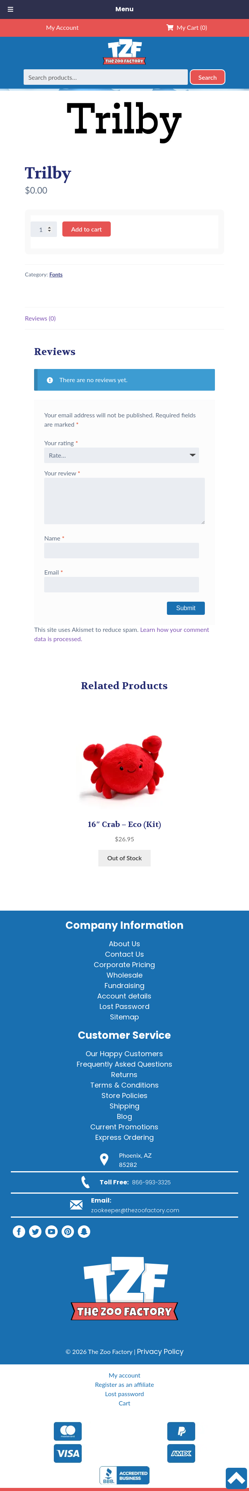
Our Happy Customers (124, 1054)
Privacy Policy (160, 1351)
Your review (62, 473)
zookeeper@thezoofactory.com (135, 1210)
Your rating (61, 442)
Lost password (124, 1393)
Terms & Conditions (124, 1085)
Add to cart (86, 229)
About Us (124, 944)
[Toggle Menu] (10, 9)
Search (207, 77)
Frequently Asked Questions (124, 1064)
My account (124, 1375)
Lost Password (124, 1006)
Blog (124, 1116)
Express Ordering (124, 1137)
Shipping (124, 1106)
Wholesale (124, 975)
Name (54, 538)
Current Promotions (124, 1127)
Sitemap (124, 1017)
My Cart (187, 27)
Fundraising (124, 985)
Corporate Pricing (124, 964)
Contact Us (124, 954)
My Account (62, 27)
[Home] (124, 64)
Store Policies (124, 1095)
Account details (124, 996)
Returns (124, 1074)
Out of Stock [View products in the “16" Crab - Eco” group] (124, 857)
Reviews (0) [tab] (40, 318)
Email (53, 572)
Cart (124, 1403)
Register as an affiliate (124, 1384)
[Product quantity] (44, 229)
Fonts (55, 274)
